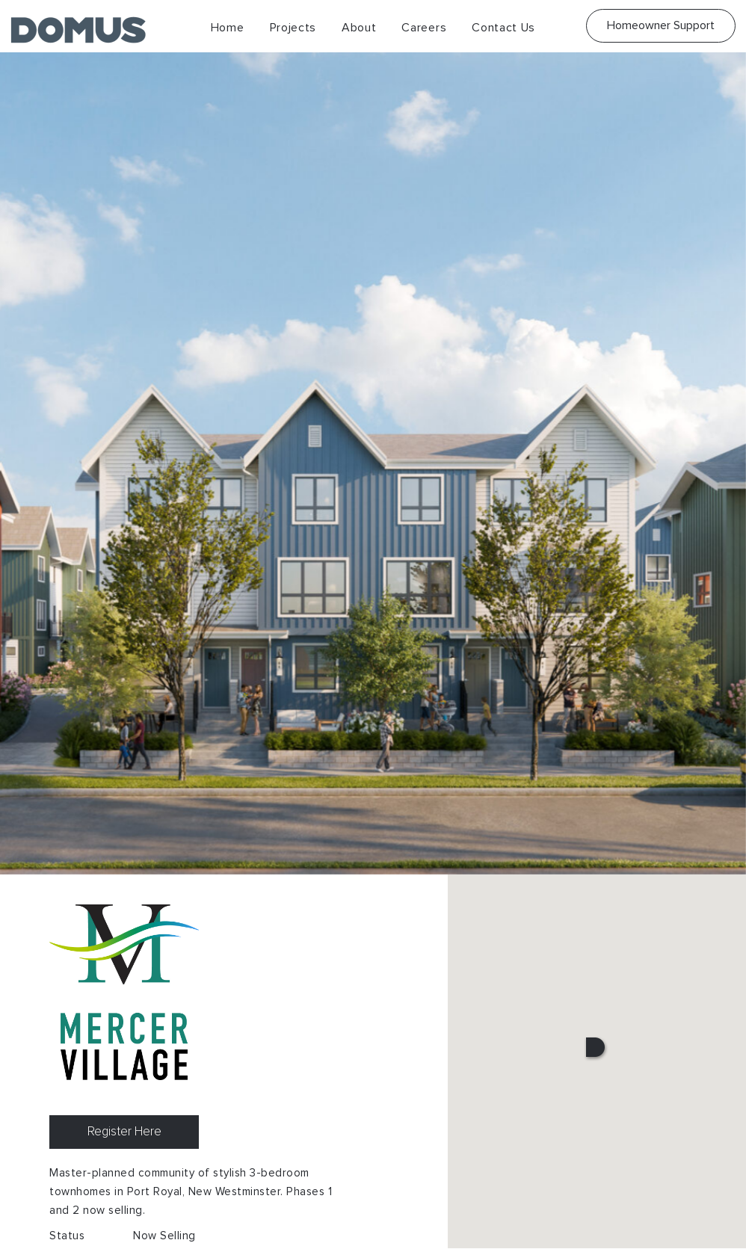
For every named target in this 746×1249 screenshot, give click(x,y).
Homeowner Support (661, 25)
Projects (293, 28)
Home (227, 28)
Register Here (124, 1132)
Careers (423, 28)
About (359, 28)
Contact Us (503, 28)
